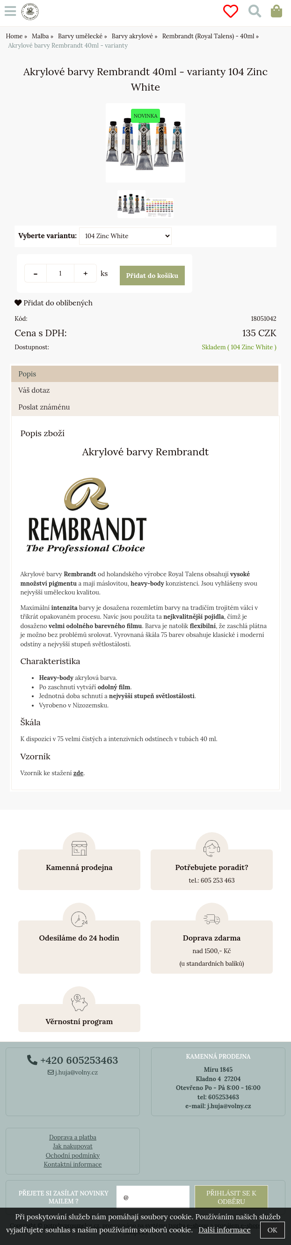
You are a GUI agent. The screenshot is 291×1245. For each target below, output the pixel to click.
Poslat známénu (44, 414)
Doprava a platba (72, 1137)
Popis (27, 381)
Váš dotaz (34, 398)
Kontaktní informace (73, 1164)
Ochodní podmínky (73, 1156)
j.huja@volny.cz (73, 1072)
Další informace (224, 1229)
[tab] (144, 374)
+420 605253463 (72, 1060)
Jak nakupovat (73, 1146)
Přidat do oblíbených (54, 310)
